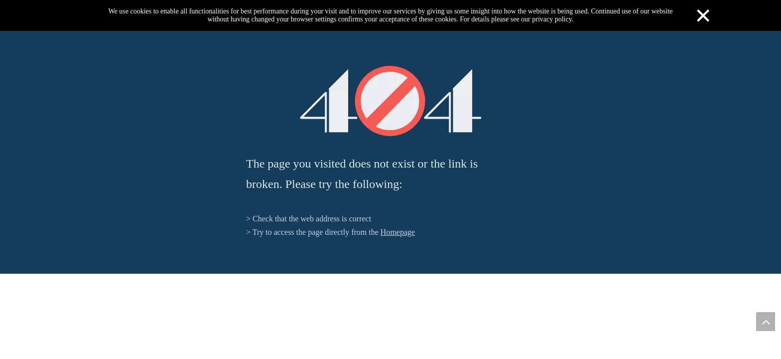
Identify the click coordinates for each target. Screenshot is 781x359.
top (765, 321)
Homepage (398, 232)
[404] (391, 101)
